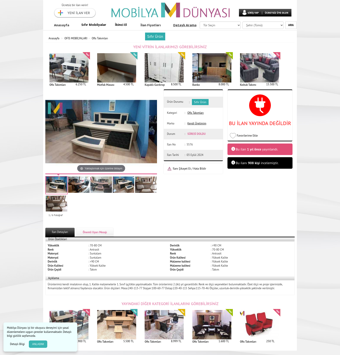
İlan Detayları (60, 232)
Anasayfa (61, 25)
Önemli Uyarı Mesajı (95, 232)
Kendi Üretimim (196, 123)
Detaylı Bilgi (18, 344)
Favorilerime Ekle (247, 135)
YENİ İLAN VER (79, 13)
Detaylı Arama (184, 25)
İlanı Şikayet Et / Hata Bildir (189, 168)
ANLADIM (38, 344)
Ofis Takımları (100, 38)
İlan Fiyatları (151, 25)
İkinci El (121, 24)
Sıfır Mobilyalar (93, 24)
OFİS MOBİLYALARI (75, 38)
